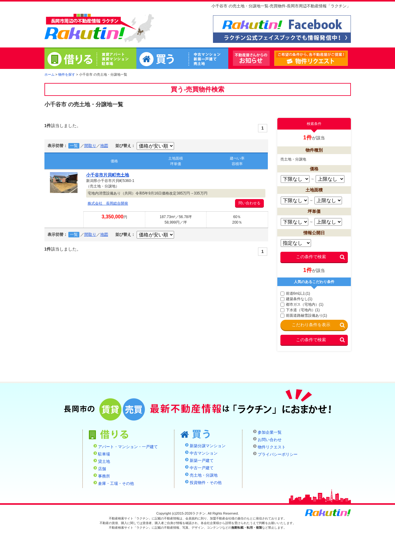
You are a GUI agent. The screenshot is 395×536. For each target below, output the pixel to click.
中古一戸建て (202, 468)
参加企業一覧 (270, 432)
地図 (104, 146)
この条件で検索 (311, 256)
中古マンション (204, 453)
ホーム (49, 74)
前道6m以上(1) (295, 293)
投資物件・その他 (206, 483)
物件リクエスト (272, 447)
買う (182, 59)
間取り (90, 146)
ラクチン (84, 28)
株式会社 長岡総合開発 (108, 203)
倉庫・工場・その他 (116, 483)
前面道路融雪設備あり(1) (303, 315)
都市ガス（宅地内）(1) (302, 304)
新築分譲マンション (208, 446)
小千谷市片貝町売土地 (107, 174)
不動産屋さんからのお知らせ (251, 58)
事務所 (104, 476)
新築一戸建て (202, 461)
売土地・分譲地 (204, 475)
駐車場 (104, 454)
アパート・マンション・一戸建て (128, 447)
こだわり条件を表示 (311, 324)
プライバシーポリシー (278, 454)
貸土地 (104, 461)
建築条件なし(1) (296, 299)
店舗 (102, 469)
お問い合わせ (270, 440)
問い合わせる (249, 203)
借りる (90, 59)
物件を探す (66, 74)
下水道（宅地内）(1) (300, 310)
